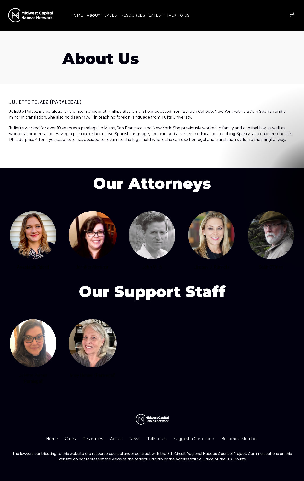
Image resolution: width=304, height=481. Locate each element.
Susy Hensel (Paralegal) (92, 375)
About (116, 439)
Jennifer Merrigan (93, 266)
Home (52, 439)
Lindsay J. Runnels (211, 266)
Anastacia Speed (33, 266)
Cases (70, 439)
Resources (93, 439)
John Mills (152, 266)
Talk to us (156, 439)
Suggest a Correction (193, 439)
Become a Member (239, 439)
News (134, 439)
